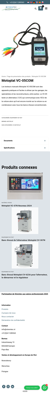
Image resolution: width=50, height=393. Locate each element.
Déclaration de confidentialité (13, 320)
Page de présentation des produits (19, 76)
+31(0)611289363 (17, 2)
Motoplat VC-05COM (39, 76)
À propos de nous (9, 313)
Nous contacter (8, 316)
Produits (5, 309)
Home (4, 76)
